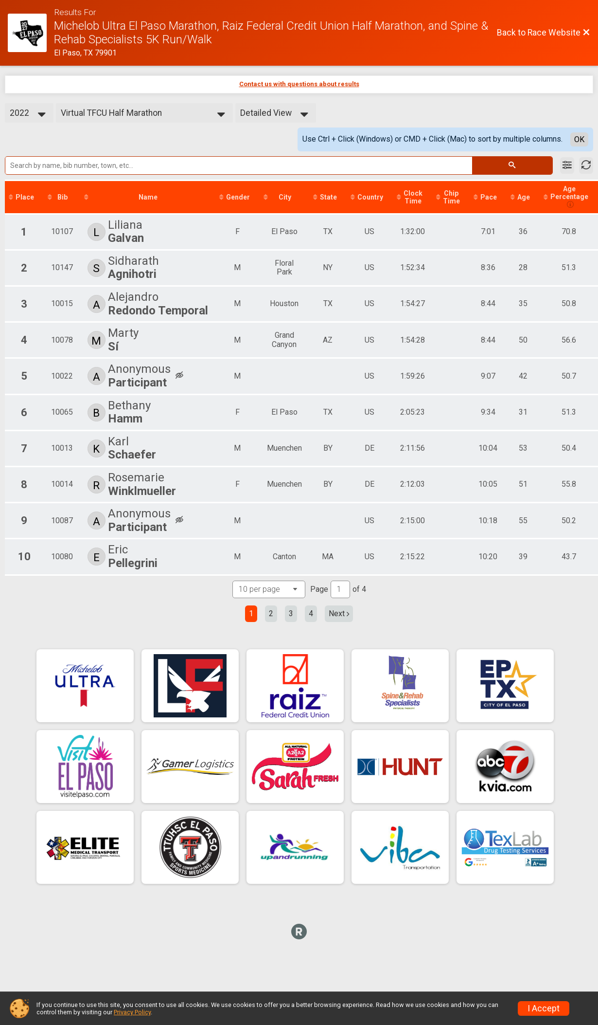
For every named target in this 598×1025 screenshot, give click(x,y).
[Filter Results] (567, 165)
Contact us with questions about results (299, 84)
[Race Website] (31, 33)
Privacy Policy (132, 1012)
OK (579, 139)
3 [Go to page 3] (291, 613)
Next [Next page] (339, 613)
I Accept (544, 1008)
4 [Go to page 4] (311, 613)
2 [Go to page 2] (271, 613)
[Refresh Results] (586, 165)
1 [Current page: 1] (251, 613)
